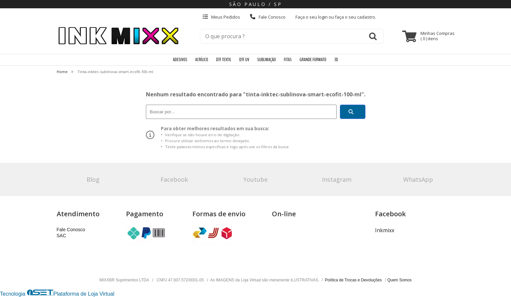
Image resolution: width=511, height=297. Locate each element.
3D (336, 59)
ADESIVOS (180, 59)
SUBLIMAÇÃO (266, 59)
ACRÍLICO (201, 59)
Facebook (174, 179)
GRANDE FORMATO (313, 59)
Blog (93, 179)
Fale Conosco (268, 17)
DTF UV (244, 59)
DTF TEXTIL (223, 59)
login (323, 17)
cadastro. (366, 17)
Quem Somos (399, 280)
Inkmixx (384, 230)
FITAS (287, 59)
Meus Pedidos (221, 17)
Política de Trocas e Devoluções (354, 280)
